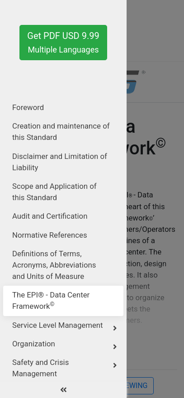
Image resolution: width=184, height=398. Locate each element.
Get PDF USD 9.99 (63, 42)
